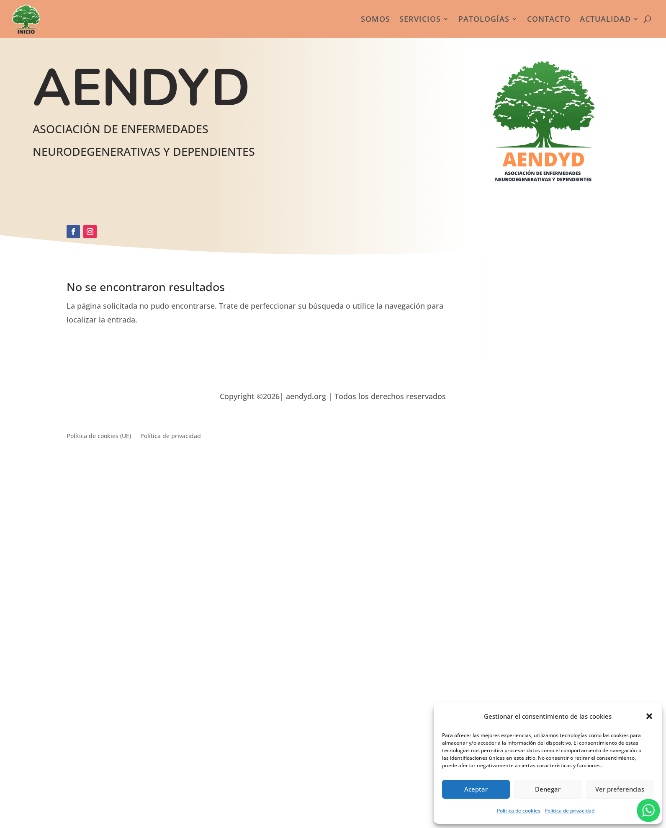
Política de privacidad (569, 810)
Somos (375, 19)
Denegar (548, 789)
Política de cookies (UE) (99, 436)
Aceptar (476, 789)
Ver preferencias (619, 789)
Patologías (483, 19)
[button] (649, 716)
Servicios (420, 19)
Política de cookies (518, 810)
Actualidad (605, 19)
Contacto (549, 19)
